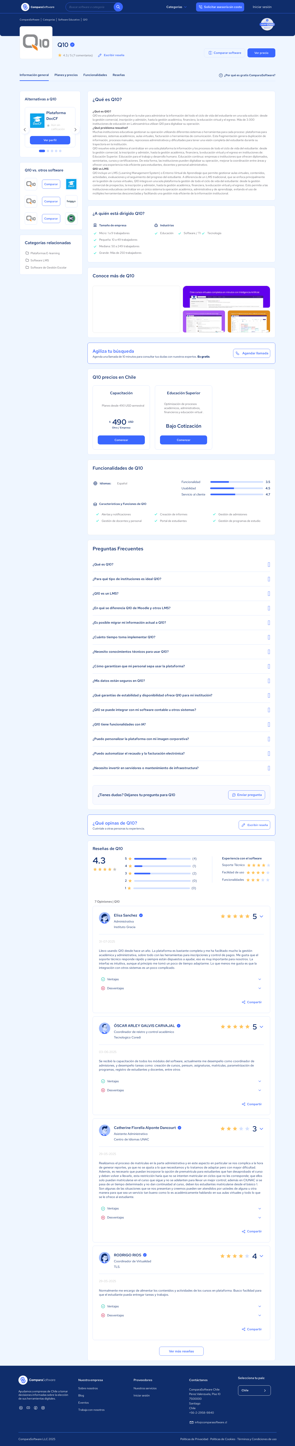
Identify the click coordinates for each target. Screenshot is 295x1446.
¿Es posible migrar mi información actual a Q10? (181, 622)
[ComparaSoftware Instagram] (43, 1407)
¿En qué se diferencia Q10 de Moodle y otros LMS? (181, 608)
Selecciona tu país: (251, 1378)
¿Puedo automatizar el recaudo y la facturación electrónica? (181, 753)
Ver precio (261, 53)
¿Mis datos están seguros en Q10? (181, 681)
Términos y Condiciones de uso (257, 1439)
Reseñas (119, 75)
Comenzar (121, 440)
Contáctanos (198, 1380)
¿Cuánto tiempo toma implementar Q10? (181, 637)
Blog (81, 1395)
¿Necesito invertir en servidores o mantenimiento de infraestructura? (181, 768)
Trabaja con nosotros (91, 1410)
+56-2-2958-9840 (201, 1412)
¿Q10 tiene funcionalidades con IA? (181, 724)
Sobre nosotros (88, 1388)
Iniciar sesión (262, 7)
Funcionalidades (95, 75)
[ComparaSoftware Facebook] (35, 1407)
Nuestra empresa (90, 1380)
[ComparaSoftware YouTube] (28, 1407)
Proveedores (143, 1380)
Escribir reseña (110, 55)
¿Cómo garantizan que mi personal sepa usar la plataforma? (181, 666)
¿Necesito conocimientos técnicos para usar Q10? (181, 651)
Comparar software (224, 52)
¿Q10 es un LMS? (181, 593)
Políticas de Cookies (222, 1439)
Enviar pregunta (246, 794)
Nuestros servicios (145, 1388)
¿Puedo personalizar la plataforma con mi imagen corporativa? (181, 739)
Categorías (177, 7)
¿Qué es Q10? (181, 564)
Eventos (83, 1402)
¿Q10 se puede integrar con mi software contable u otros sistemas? (181, 710)
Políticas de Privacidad (194, 1439)
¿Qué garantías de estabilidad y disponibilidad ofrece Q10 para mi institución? (181, 695)
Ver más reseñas (181, 1351)
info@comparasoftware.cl (208, 1422)
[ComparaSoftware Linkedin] (20, 1407)
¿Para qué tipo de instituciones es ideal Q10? (181, 579)
